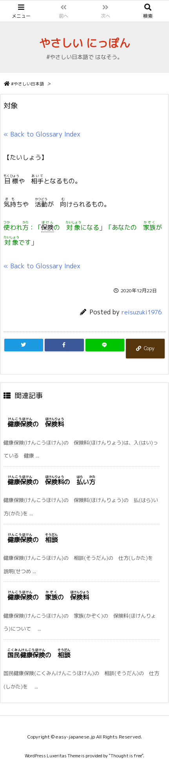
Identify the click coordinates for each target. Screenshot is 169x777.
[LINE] (104, 345)
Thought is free (126, 756)
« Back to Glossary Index (42, 134)
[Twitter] (23, 345)
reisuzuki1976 (142, 312)
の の (48, 597)
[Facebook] (64, 345)
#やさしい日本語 (27, 84)
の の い (51, 482)
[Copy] (145, 348)
